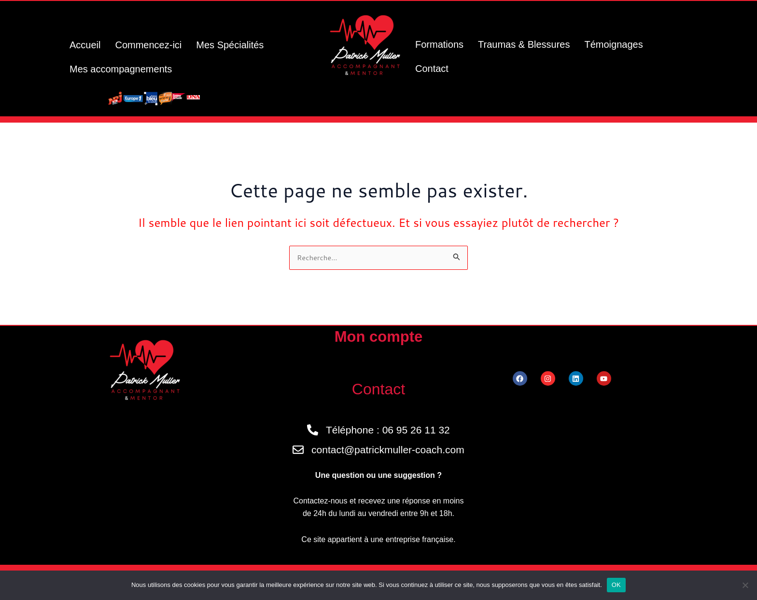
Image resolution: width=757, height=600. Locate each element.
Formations (439, 44)
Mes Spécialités (230, 45)
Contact (432, 68)
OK (616, 584)
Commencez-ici (148, 45)
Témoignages (613, 44)
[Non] (745, 585)
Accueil (85, 45)
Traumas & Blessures (524, 44)
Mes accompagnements (121, 69)
